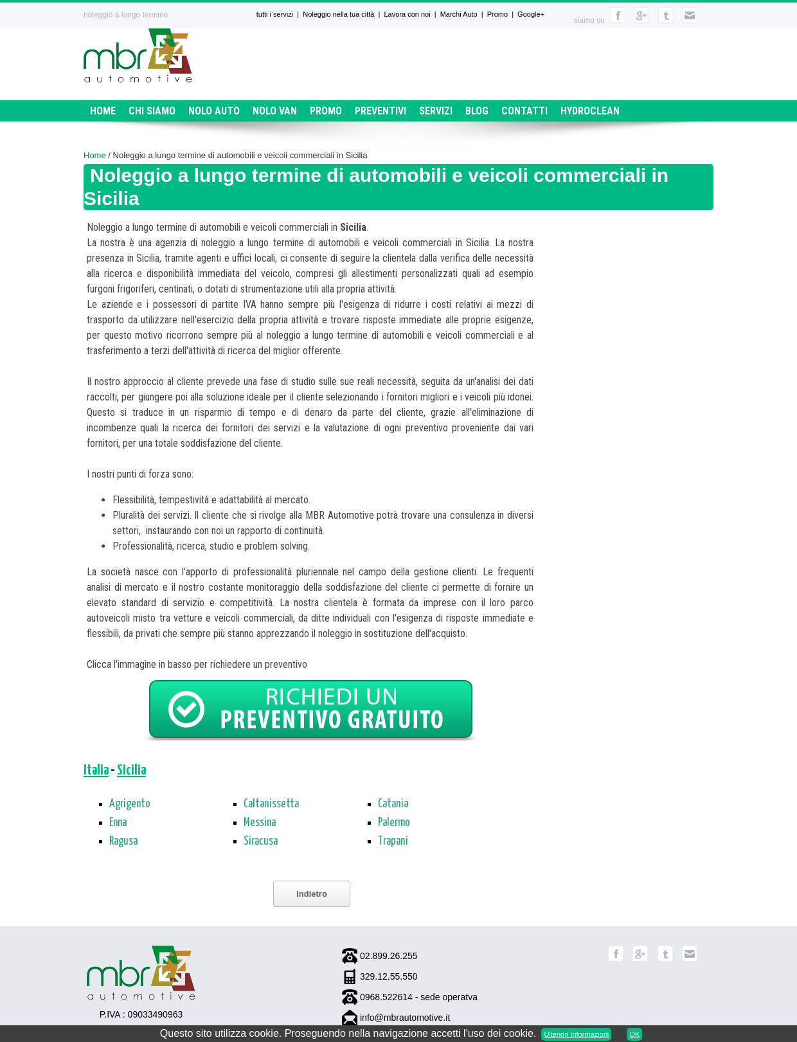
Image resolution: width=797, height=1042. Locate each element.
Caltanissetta (271, 804)
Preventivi (380, 111)
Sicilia (131, 771)
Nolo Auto (214, 111)
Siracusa (261, 841)
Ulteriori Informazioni (576, 1034)
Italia (96, 771)
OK (634, 1034)
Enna (118, 823)
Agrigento (129, 804)
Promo (497, 14)
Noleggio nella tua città (338, 14)
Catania (393, 804)
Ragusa (123, 841)
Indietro (311, 894)
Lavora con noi (407, 14)
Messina (260, 823)
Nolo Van (275, 111)
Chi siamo (152, 111)
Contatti (524, 111)
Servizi (435, 111)
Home (103, 111)
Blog (476, 111)
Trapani (393, 841)
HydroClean (590, 111)
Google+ (530, 14)
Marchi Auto (459, 14)
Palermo (394, 823)
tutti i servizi (274, 14)
